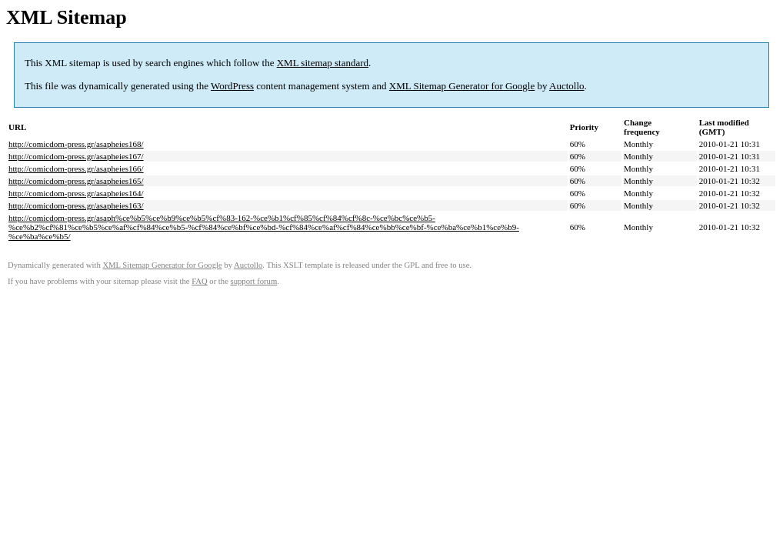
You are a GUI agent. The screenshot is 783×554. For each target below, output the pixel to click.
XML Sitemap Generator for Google (462, 86)
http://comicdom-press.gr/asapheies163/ (76, 205)
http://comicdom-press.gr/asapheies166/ (76, 168)
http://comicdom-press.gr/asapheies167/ (76, 156)
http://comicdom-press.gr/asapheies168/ (76, 144)
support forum (254, 281)
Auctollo (567, 86)
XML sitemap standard (322, 62)
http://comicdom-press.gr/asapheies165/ (76, 180)
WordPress (232, 86)
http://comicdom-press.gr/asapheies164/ (76, 193)
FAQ (200, 281)
